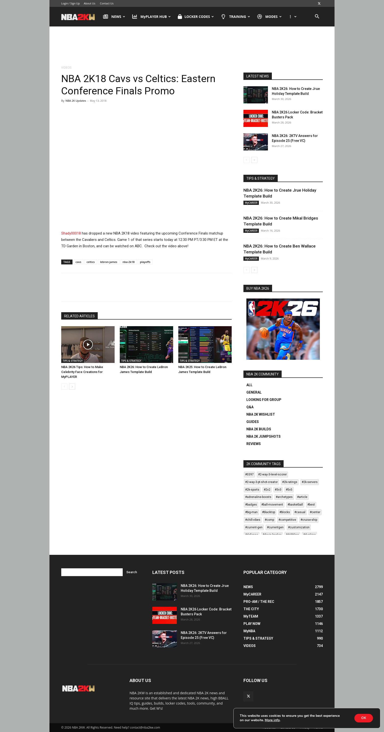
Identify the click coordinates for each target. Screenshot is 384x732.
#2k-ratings (289, 482)
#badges (251, 504)
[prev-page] (64, 387)
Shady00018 (71, 233)
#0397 (249, 474)
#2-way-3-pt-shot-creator (261, 482)
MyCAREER (251, 202)
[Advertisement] (192, 46)
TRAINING (235, 16)
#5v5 (289, 489)
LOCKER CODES (196, 16)
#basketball (295, 504)
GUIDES (252, 422)
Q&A (249, 407)
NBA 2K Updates (75, 100)
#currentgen (275, 527)
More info (272, 720)
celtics (91, 262)
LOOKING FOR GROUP (263, 400)
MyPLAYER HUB (151, 16)
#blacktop (268, 512)
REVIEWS (253, 444)
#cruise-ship (308, 519)
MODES (269, 16)
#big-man (251, 512)
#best (311, 504)
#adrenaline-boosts (258, 497)
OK (363, 718)
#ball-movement (272, 504)
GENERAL (254, 392)
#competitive (287, 519)
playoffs (145, 262)
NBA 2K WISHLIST (260, 414)
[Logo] (80, 16)
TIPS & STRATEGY (73, 360)
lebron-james (108, 262)
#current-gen (254, 527)
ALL (249, 385)
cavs (78, 262)
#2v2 (267, 489)
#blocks (284, 512)
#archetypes (284, 497)
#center (315, 512)
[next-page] (72, 387)
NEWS (114, 16)
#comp (269, 519)
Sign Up (75, 3)
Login (64, 3)
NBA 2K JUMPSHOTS (263, 436)
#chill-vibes (252, 519)
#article (302, 497)
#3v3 (278, 489)
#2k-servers (310, 482)
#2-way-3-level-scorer (272, 474)
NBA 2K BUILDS (258, 429)
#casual (299, 512)
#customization (299, 527)
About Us (89, 3)
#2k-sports (252, 489)
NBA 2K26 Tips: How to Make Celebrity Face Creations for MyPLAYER (82, 372)
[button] (317, 17)
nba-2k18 (129, 262)
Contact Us (107, 3)
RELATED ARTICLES (79, 316)
